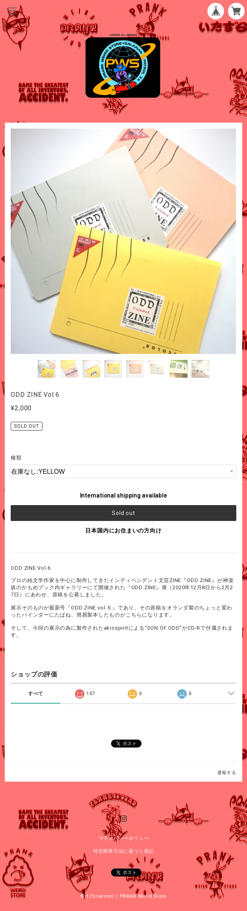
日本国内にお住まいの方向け (123, 530)
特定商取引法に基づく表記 (123, 851)
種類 (16, 458)
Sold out (123, 513)
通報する (226, 772)
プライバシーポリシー (123, 838)
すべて (35, 693)
